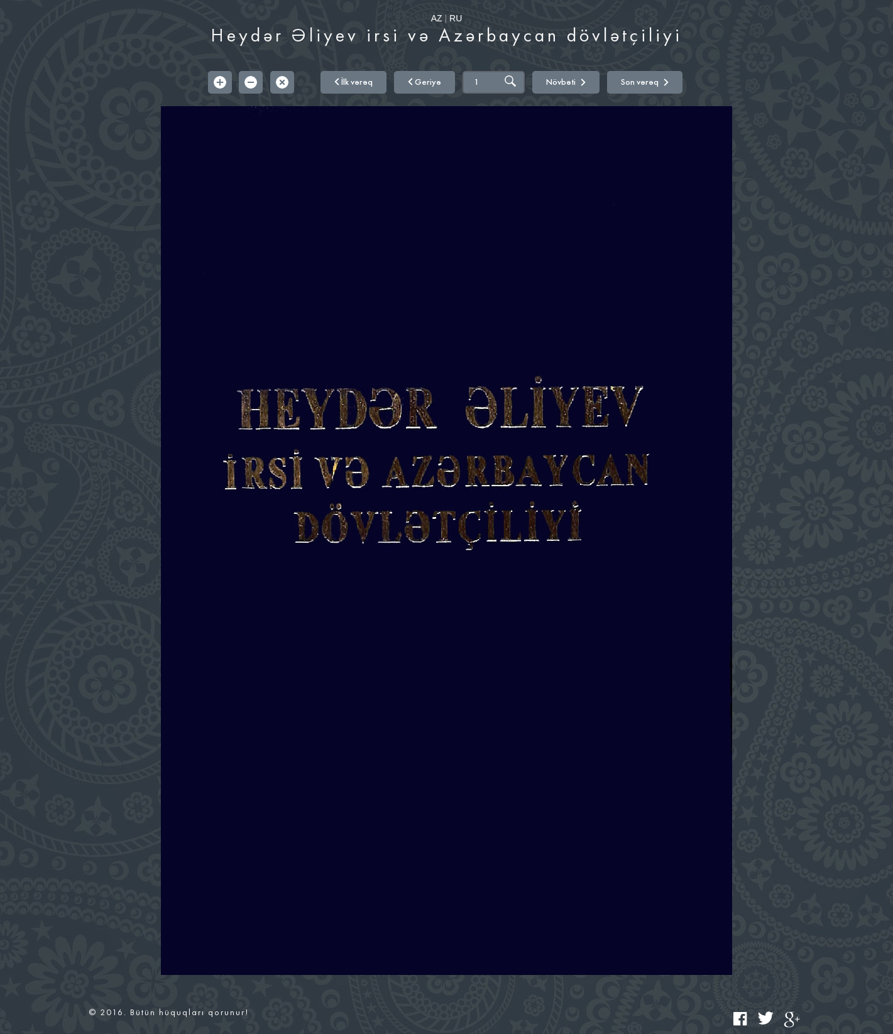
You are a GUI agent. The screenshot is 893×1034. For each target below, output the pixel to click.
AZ (436, 18)
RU (455, 18)
